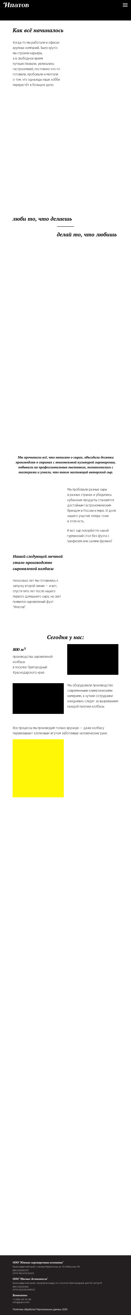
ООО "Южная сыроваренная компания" (38, 1262)
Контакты (20, 1295)
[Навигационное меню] (125, 5)
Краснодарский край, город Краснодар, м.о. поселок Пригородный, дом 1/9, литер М (57, 1283)
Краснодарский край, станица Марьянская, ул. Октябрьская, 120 (46, 1267)
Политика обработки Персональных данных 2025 (40, 1309)
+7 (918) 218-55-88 (22, 1299)
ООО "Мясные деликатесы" (30, 1279)
